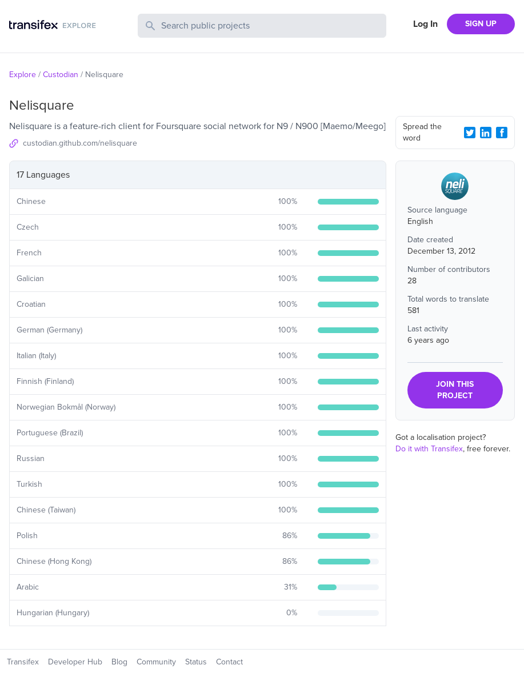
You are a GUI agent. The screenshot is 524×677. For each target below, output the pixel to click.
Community (156, 662)
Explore (22, 74)
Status (196, 662)
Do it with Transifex (429, 449)
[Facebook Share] (502, 133)
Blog (119, 662)
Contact (229, 662)
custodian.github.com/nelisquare (80, 143)
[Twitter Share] (470, 133)
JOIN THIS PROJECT (455, 389)
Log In (425, 24)
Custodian (60, 74)
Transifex (23, 662)
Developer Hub (75, 662)
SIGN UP (481, 24)
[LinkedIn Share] (486, 133)
